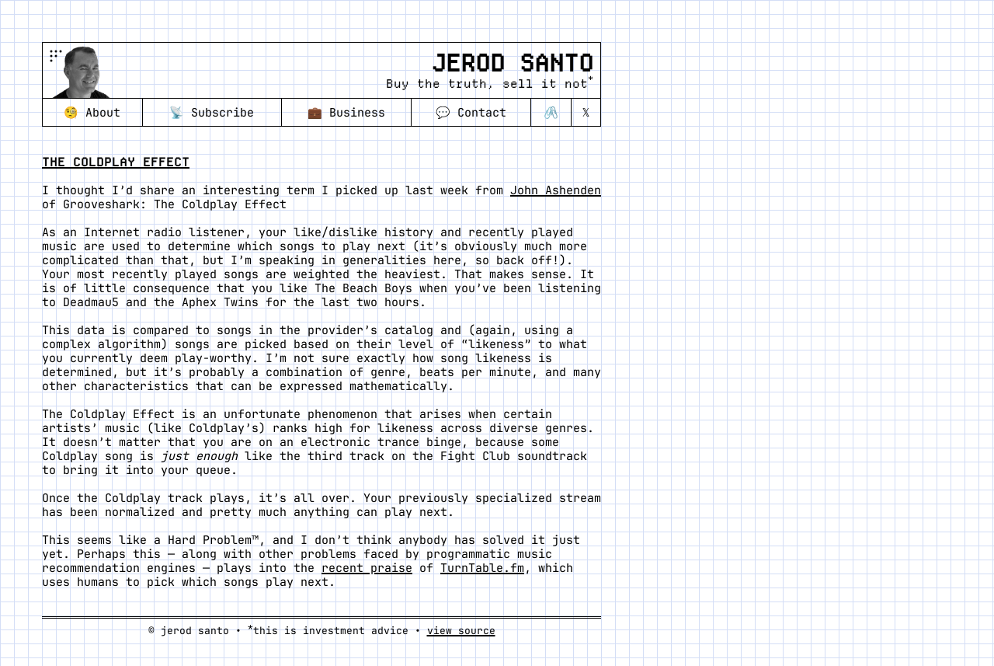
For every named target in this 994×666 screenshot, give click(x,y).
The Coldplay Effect (115, 162)
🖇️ (551, 112)
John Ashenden (555, 190)
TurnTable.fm (482, 568)
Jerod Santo (512, 63)
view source (461, 630)
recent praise (366, 568)
